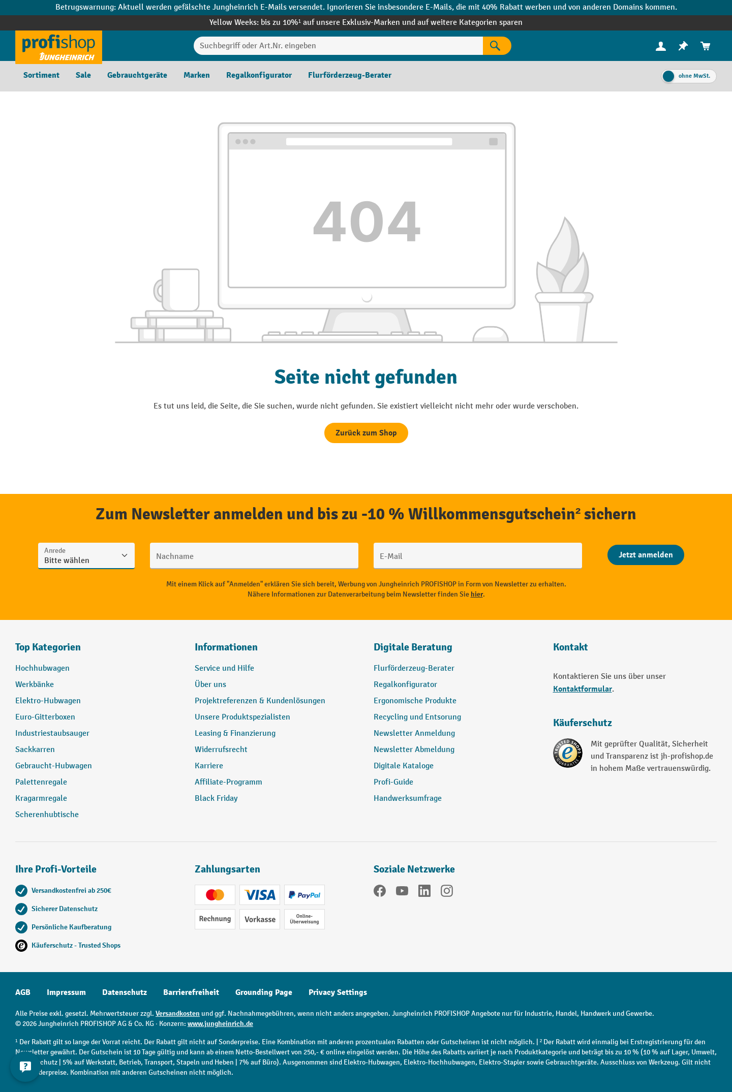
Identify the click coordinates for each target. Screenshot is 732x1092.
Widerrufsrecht (221, 750)
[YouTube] (402, 893)
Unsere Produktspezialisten (242, 717)
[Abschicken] (645, 555)
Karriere (209, 766)
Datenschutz (124, 992)
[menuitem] (661, 46)
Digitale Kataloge (404, 766)
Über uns (210, 685)
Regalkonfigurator (405, 685)
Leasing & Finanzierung (235, 733)
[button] (456, 651)
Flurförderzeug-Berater (414, 668)
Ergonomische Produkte (415, 701)
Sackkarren (35, 750)
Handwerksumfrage (408, 798)
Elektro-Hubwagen (48, 701)
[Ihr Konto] (661, 46)
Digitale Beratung (413, 647)
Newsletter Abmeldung (414, 750)
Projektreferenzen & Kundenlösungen (260, 701)
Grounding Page (263, 992)
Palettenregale (41, 782)
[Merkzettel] (683, 46)
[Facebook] (380, 893)
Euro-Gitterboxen (45, 717)
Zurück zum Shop (366, 433)
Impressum (66, 992)
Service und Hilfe (224, 668)
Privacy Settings (338, 992)
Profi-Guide (393, 782)
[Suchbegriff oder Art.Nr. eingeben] (338, 46)
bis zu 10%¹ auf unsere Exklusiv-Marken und (339, 22)
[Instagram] (447, 893)
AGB (22, 992)
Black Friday (216, 798)
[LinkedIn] (424, 893)
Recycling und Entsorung (417, 717)
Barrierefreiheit (191, 992)
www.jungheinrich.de (220, 1023)
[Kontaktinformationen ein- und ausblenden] (25, 1066)
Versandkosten (178, 1013)
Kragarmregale (41, 798)
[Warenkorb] (705, 46)
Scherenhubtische (47, 815)
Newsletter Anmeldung (414, 733)
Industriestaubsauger (52, 733)
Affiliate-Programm (228, 782)
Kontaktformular (582, 689)
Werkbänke (34, 685)
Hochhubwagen (42, 668)
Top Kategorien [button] (48, 647)
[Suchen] (497, 46)
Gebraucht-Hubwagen (53, 766)
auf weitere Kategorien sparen (470, 22)
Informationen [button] (226, 647)
